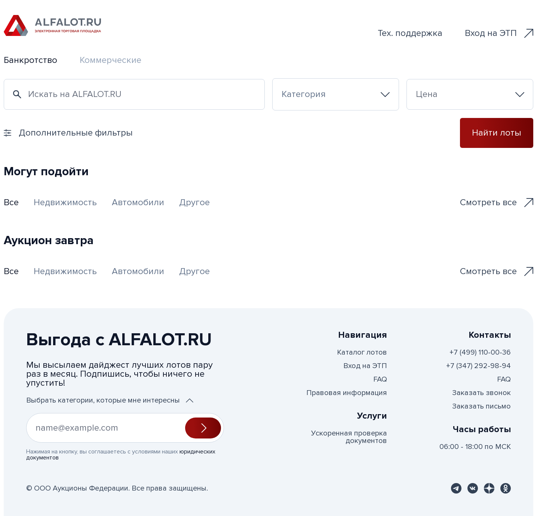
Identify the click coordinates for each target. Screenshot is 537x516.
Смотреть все (496, 202)
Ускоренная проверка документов (349, 437)
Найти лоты (496, 132)
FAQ (380, 379)
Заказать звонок (481, 393)
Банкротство (30, 60)
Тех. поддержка (410, 33)
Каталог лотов (362, 352)
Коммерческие (110, 60)
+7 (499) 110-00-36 (480, 352)
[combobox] (335, 94)
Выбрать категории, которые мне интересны (109, 400)
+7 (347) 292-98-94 (478, 365)
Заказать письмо (481, 406)
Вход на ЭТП (499, 33)
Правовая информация (346, 392)
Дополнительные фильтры (68, 132)
